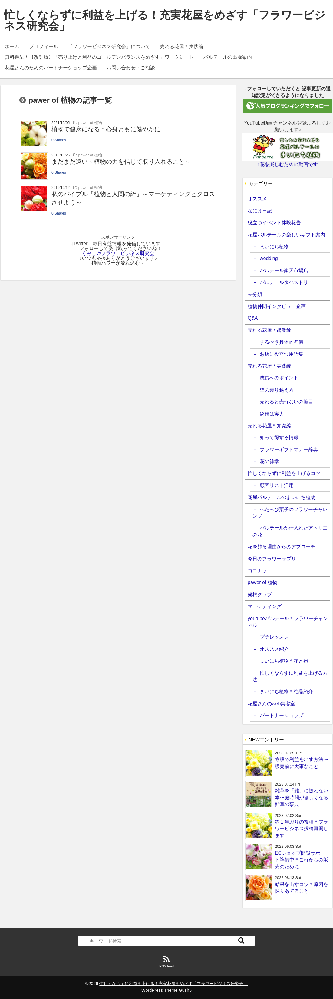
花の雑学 (269, 461)
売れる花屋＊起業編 (269, 330)
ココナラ (257, 570)
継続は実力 (272, 413)
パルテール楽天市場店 (284, 270)
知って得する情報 (279, 437)
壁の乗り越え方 (277, 390)
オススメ (257, 198)
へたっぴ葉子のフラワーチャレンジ (290, 513)
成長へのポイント (279, 377)
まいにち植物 (274, 246)
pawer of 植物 (262, 582)
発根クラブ (260, 594)
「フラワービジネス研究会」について (109, 46)
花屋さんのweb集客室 (271, 703)
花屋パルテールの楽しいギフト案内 (286, 234)
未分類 (255, 294)
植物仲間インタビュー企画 (277, 306)
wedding (269, 258)
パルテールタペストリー (286, 282)
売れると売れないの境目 (286, 401)
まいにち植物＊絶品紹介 (286, 691)
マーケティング (265, 606)
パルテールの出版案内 (227, 57)
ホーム (12, 46)
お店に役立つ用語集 (281, 354)
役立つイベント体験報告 (274, 222)
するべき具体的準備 (281, 342)
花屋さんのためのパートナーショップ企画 (51, 67)
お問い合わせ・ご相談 (131, 67)
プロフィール (43, 46)
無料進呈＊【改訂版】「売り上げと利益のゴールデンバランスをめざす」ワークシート (99, 57)
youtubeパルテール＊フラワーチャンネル (288, 622)
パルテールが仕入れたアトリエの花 (290, 531)
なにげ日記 (260, 210)
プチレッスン (274, 637)
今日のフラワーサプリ (272, 558)
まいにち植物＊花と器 (284, 660)
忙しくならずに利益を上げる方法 (290, 676)
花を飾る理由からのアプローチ (281, 546)
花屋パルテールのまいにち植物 (281, 497)
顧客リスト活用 (277, 485)
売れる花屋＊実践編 (181, 46)
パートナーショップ (281, 715)
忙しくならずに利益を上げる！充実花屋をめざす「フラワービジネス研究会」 (164, 20)
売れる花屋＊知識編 (269, 425)
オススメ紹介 (274, 649)
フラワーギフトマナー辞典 (289, 449)
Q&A (253, 318)
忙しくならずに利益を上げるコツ (284, 473)
